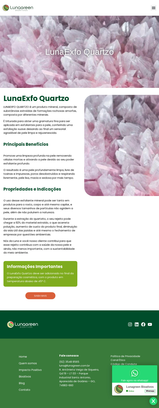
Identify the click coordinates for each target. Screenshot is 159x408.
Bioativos (25, 377)
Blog (22, 383)
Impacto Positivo (30, 370)
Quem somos (28, 363)
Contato (24, 390)
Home (23, 357)
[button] (153, 8)
